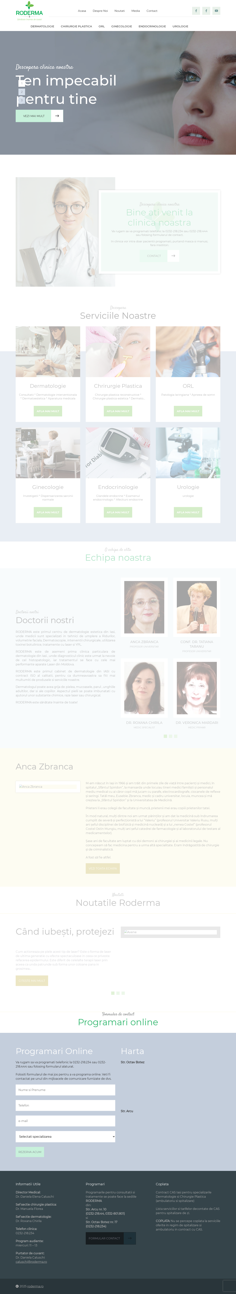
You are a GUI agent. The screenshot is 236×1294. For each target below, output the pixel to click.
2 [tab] (22, 92)
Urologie (180, 26)
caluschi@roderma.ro (31, 1262)
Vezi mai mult (43, 116)
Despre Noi (100, 11)
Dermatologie (42, 26)
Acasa (82, 11)
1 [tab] (21, 83)
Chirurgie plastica (76, 26)
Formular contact (112, 1238)
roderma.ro (35, 1286)
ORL (102, 26)
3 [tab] (21, 100)
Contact (152, 11)
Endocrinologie (152, 26)
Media (135, 11)
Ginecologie (121, 26)
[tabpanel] (118, 93)
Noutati (119, 11)
